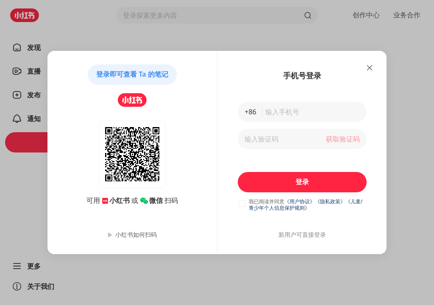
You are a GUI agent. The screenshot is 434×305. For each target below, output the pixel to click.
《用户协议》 (299, 201)
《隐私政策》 (330, 201)
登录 (302, 181)
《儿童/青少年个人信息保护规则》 (305, 204)
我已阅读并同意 (266, 201)
